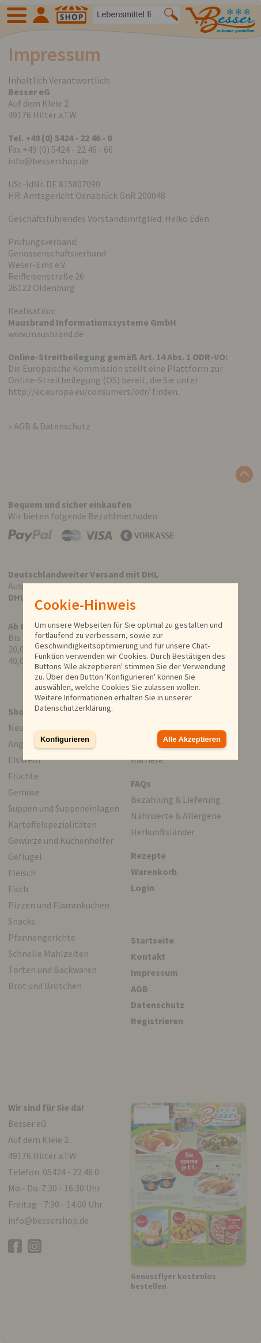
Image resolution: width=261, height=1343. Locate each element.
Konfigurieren (64, 739)
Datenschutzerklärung (73, 708)
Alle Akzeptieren (192, 739)
